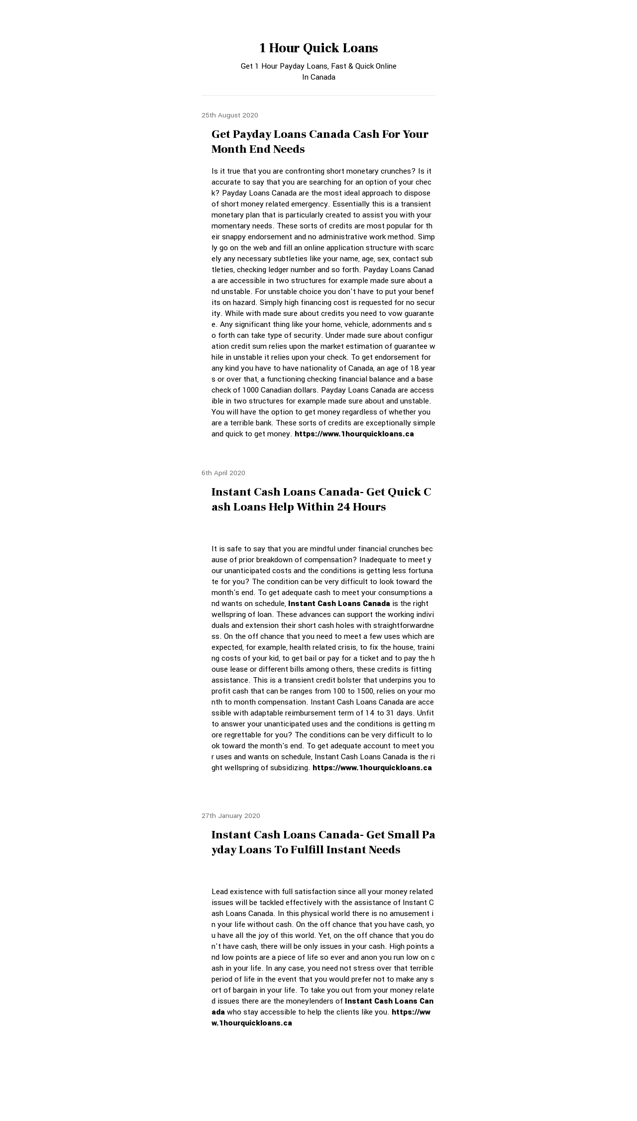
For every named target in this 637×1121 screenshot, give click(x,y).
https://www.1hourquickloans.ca (354, 433)
